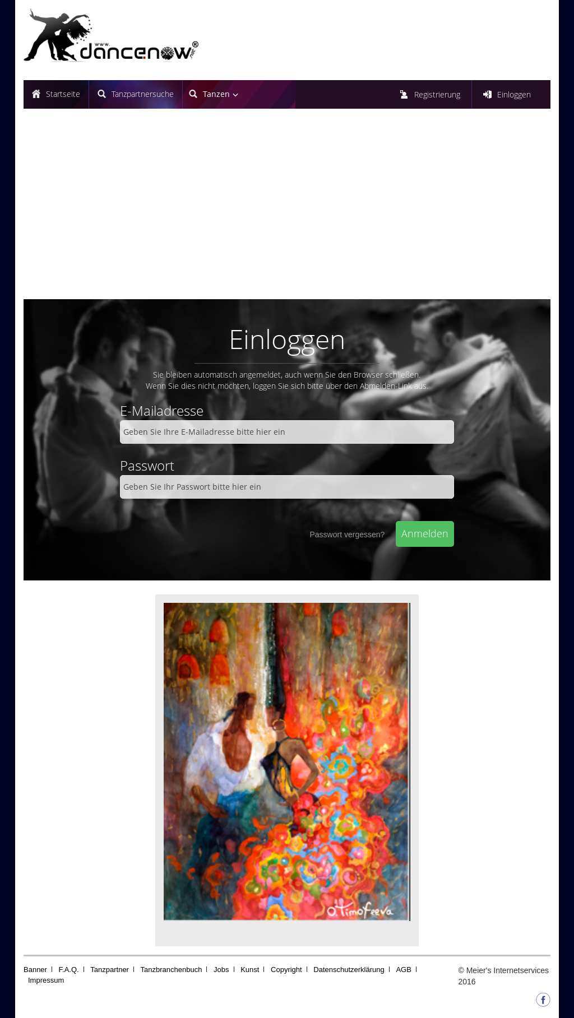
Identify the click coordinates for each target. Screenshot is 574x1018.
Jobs (221, 969)
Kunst (249, 969)
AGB (403, 969)
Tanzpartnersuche (143, 94)
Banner (35, 969)
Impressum (46, 980)
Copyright (286, 969)
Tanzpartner (109, 969)
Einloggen (514, 94)
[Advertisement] (287, 209)
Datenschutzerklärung (348, 969)
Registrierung (437, 94)
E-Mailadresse (161, 410)
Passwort (147, 465)
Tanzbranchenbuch (171, 969)
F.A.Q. (69, 969)
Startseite (63, 94)
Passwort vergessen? (347, 534)
